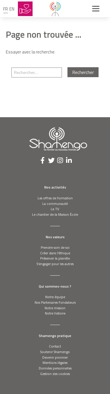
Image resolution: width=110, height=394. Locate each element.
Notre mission (55, 307)
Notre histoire (55, 313)
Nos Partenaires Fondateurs (55, 302)
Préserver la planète (55, 258)
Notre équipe (55, 296)
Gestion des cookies (55, 373)
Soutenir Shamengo (55, 351)
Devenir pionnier (55, 357)
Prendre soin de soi (55, 247)
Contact (55, 346)
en (11, 9)
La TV (55, 208)
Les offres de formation (55, 198)
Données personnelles (55, 368)
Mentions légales (55, 362)
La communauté (55, 203)
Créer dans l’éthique (55, 252)
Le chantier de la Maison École (55, 214)
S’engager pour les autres (55, 263)
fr (5, 9)
